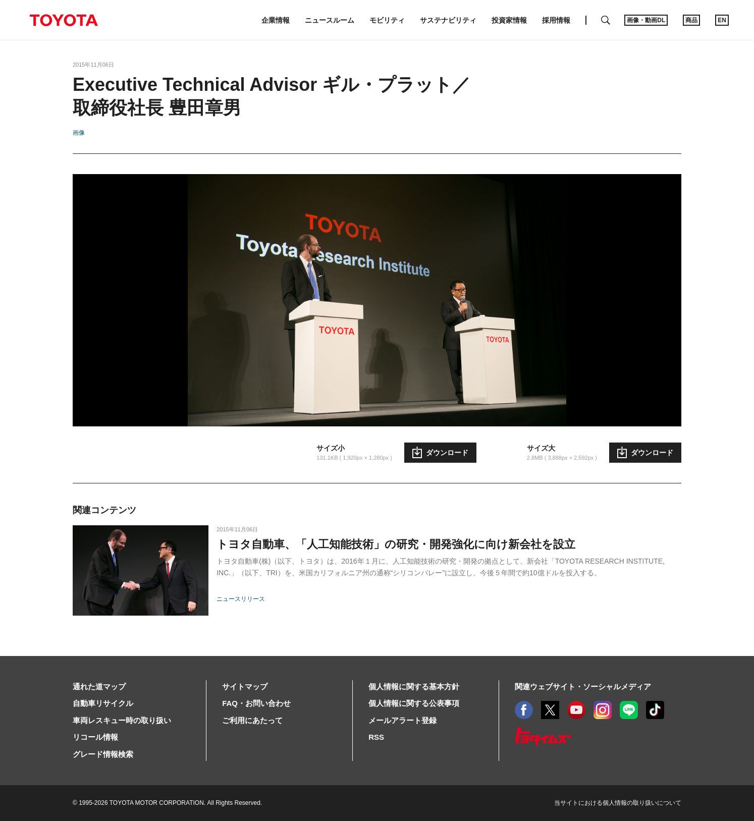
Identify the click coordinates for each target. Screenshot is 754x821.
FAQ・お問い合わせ (256, 703)
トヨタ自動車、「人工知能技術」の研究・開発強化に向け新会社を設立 (396, 544)
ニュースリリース (241, 599)
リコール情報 (95, 737)
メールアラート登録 (402, 720)
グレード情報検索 (103, 754)
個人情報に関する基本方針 (413, 686)
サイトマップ (244, 686)
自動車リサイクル (103, 703)
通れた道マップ (99, 686)
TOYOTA (63, 20)
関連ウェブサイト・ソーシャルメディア (583, 686)
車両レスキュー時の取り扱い (122, 720)
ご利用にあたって (252, 720)
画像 (79, 132)
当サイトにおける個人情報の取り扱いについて (617, 802)
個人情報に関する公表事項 (413, 703)
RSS (376, 737)
